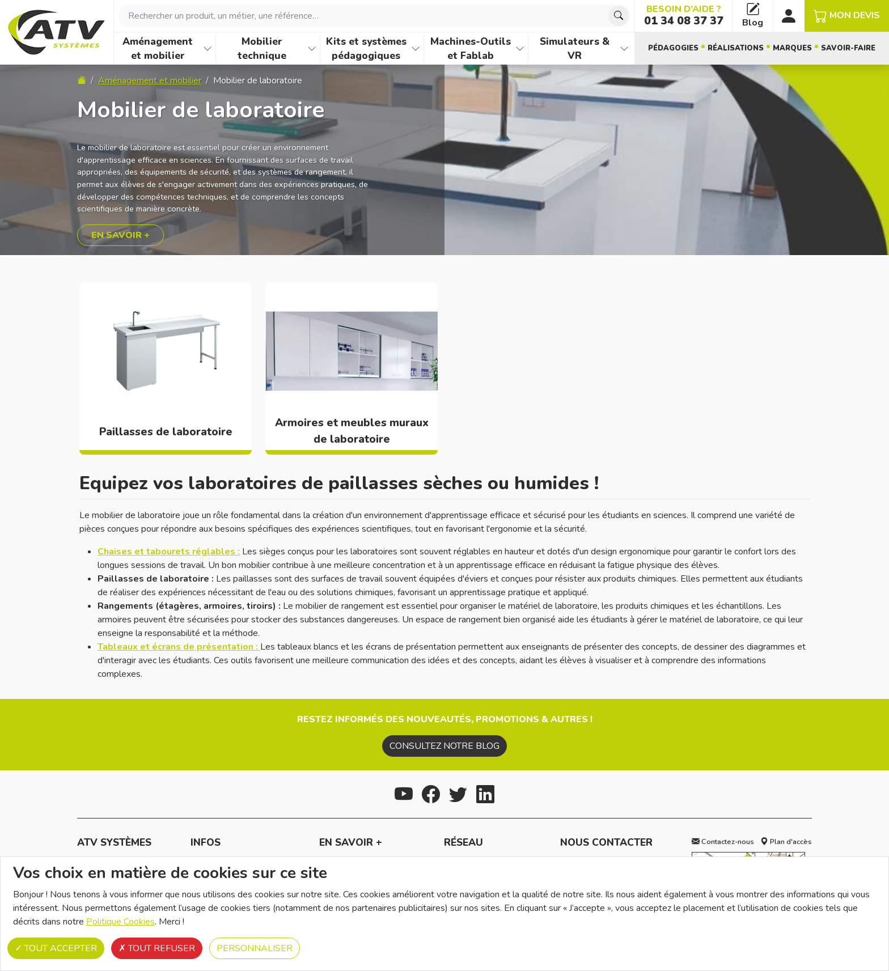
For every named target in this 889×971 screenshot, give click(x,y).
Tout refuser (156, 948)
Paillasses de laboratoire (165, 432)
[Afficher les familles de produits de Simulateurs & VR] (624, 48)
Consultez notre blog (444, 746)
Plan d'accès (786, 842)
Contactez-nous (723, 842)
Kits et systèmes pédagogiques (366, 48)
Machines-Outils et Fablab (470, 48)
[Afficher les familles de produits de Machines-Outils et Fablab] (520, 48)
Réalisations (736, 48)
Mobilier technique (262, 48)
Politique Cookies (120, 921)
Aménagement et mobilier (157, 48)
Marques (792, 48)
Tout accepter (56, 948)
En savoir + (120, 235)
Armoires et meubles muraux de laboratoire (352, 431)
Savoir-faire (848, 48)
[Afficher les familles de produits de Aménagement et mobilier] (207, 48)
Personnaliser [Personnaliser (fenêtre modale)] (255, 948)
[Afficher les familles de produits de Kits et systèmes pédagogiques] (416, 48)
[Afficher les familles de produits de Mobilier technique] (312, 48)
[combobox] (374, 16)
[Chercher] (618, 16)
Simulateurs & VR (574, 48)
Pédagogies (673, 48)
